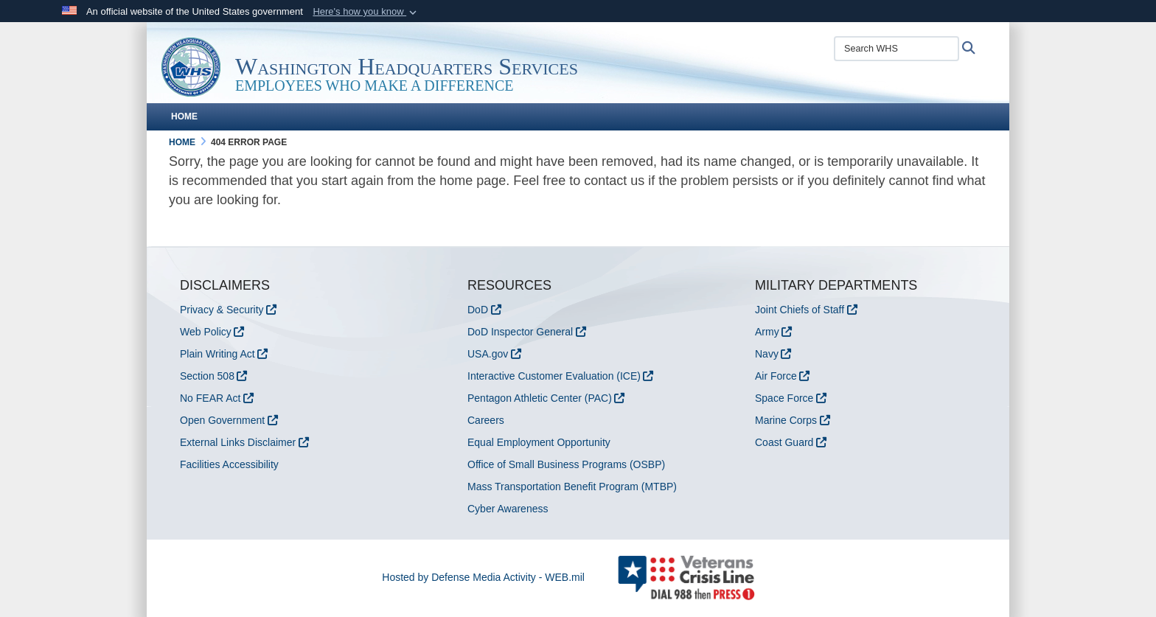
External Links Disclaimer (238, 442)
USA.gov (487, 354)
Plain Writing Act (217, 354)
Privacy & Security (222, 310)
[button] (366, 11)
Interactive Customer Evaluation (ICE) (554, 376)
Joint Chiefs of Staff (799, 310)
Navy (767, 354)
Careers (485, 420)
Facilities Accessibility (229, 464)
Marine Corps (786, 420)
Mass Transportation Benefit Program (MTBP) (572, 486)
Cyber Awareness (507, 509)
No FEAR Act (210, 398)
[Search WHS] (896, 48)
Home (184, 116)
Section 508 (207, 376)
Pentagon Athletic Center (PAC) (539, 398)
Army (767, 332)
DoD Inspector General (520, 332)
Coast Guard (784, 442)
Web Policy (205, 332)
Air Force (776, 376)
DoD (477, 310)
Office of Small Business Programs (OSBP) (566, 464)
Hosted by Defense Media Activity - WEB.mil (483, 577)
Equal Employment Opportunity (538, 442)
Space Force (784, 398)
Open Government (222, 420)
